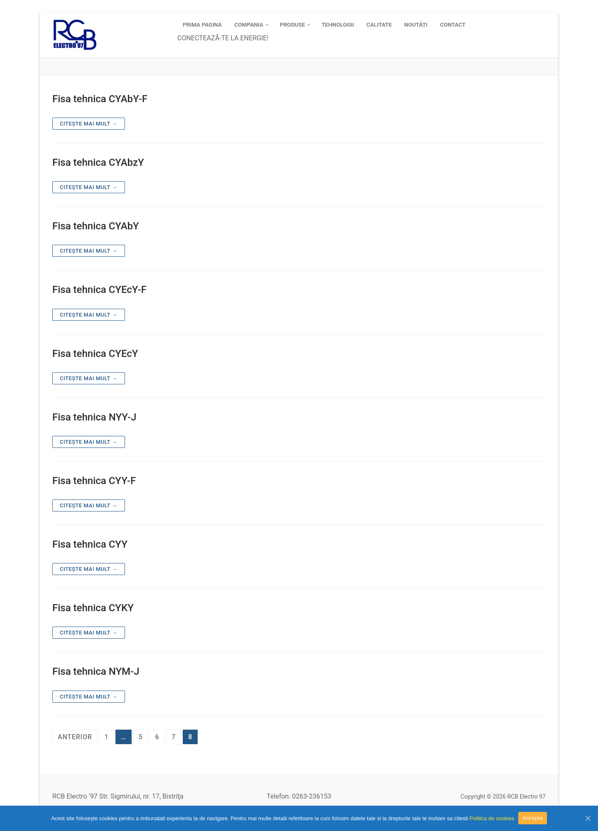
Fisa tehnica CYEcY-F (99, 289)
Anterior (75, 737)
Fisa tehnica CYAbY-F (99, 99)
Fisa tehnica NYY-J (94, 417)
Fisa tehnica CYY (89, 544)
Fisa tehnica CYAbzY (98, 162)
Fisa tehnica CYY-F (94, 481)
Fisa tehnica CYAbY (95, 226)
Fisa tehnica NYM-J (96, 671)
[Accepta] (587, 818)
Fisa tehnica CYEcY (95, 353)
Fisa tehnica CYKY (93, 608)
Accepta (532, 818)
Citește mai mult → (89, 123)
